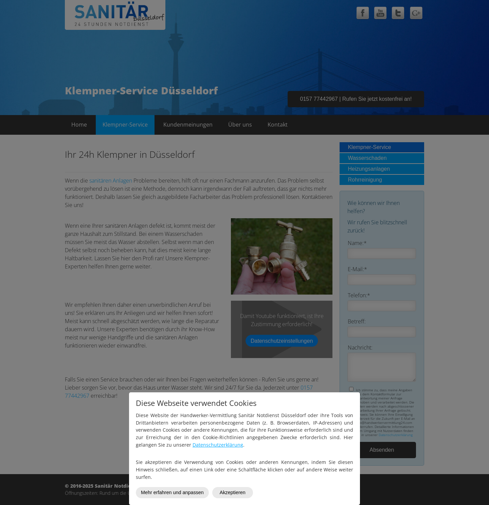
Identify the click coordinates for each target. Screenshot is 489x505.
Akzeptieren (233, 492)
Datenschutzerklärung (218, 445)
